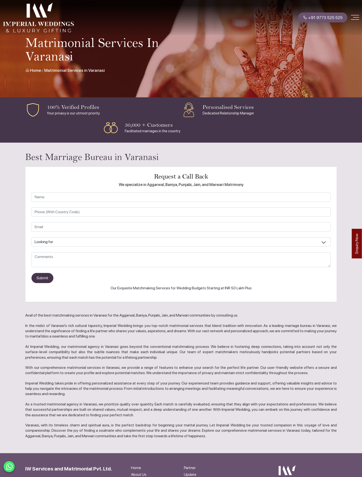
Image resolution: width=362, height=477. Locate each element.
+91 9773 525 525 (323, 17)
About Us (138, 474)
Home (33, 70)
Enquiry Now (356, 244)
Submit (42, 278)
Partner (190, 467)
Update (190, 474)
